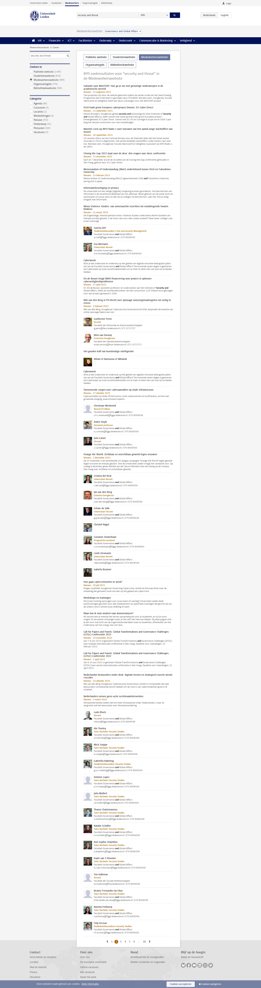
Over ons (85, 957)
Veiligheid (186, 40)
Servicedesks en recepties (43, 957)
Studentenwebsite (50, 76)
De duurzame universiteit (93, 962)
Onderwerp (50, 124)
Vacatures (50, 132)
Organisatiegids (90, 3)
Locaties (50, 112)
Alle (143, 15)
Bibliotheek (106, 3)
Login (228, 3)
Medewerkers (72, 3)
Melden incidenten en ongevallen (147, 962)
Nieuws (50, 120)
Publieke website (50, 72)
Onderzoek (125, 40)
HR (40, 40)
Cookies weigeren (211, 984)
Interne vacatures (89, 967)
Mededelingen (50, 116)
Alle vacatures (87, 972)
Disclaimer (35, 977)
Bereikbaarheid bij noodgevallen (147, 957)
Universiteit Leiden (39, 3)
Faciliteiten (85, 40)
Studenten (56, 3)
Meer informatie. (90, 984)
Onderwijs (105, 40)
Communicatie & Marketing (156, 40)
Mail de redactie (38, 967)
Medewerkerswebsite (39, 47)
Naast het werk (88, 977)
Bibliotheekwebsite (50, 88)
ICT (69, 40)
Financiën (54, 40)
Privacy (33, 972)
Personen (50, 128)
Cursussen (50, 107)
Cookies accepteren (180, 984)
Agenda (50, 103)
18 (145, 941)
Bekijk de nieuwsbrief (192, 957)
